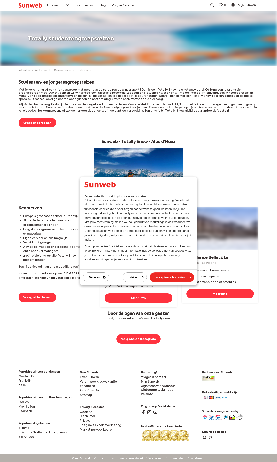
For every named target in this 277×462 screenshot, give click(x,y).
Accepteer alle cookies (173, 277)
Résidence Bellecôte (207, 257)
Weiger (136, 277)
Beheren (97, 277)
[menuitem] (30, 5)
